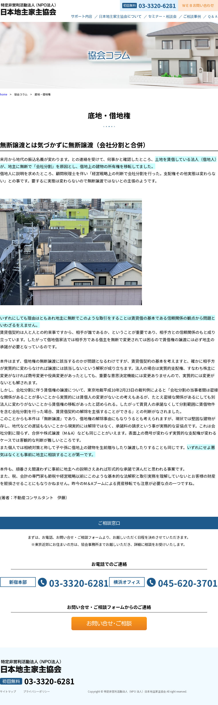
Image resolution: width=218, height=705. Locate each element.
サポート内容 (81, 16)
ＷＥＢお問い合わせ (198, 5)
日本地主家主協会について (120, 16)
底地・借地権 (109, 115)
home (3, 94)
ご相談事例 (192, 16)
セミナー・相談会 (162, 16)
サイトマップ (8, 691)
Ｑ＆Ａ (213, 16)
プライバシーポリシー (36, 691)
